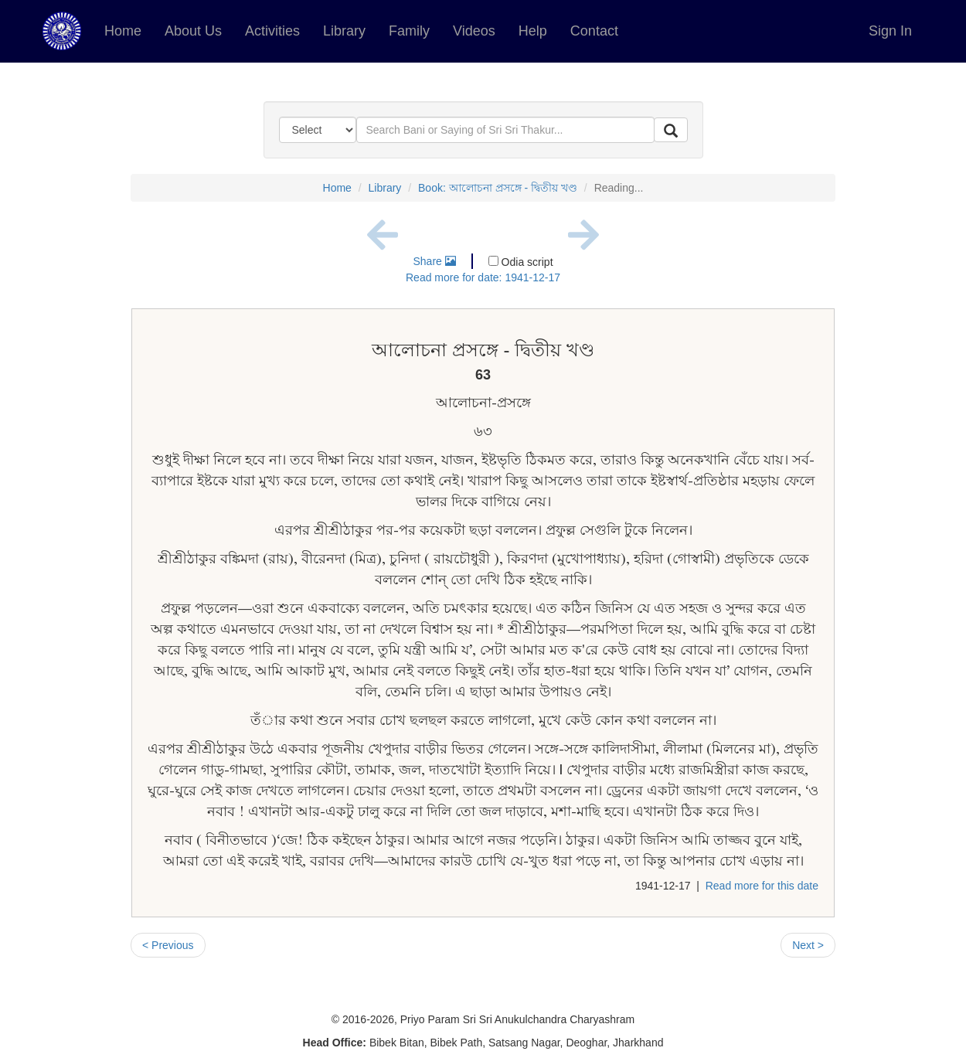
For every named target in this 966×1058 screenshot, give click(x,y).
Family (409, 31)
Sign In (890, 31)
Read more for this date (762, 885)
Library (344, 31)
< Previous (168, 945)
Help (533, 31)
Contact (594, 31)
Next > (808, 945)
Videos (474, 31)
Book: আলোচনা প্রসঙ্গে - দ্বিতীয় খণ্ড (497, 188)
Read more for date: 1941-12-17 (483, 277)
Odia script (520, 262)
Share (434, 261)
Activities (272, 31)
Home (122, 31)
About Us (193, 31)
